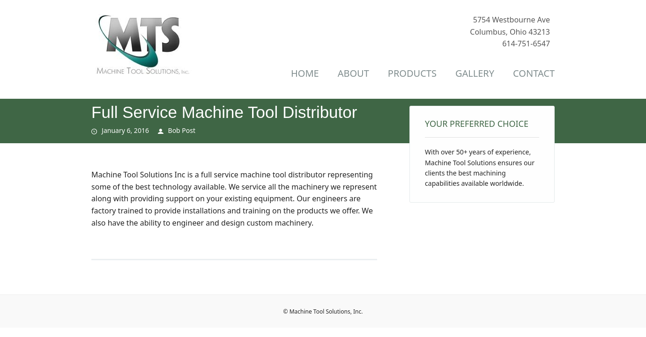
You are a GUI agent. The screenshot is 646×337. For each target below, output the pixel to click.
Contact (534, 73)
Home (305, 73)
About (353, 73)
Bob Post (182, 130)
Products (412, 73)
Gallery (474, 73)
